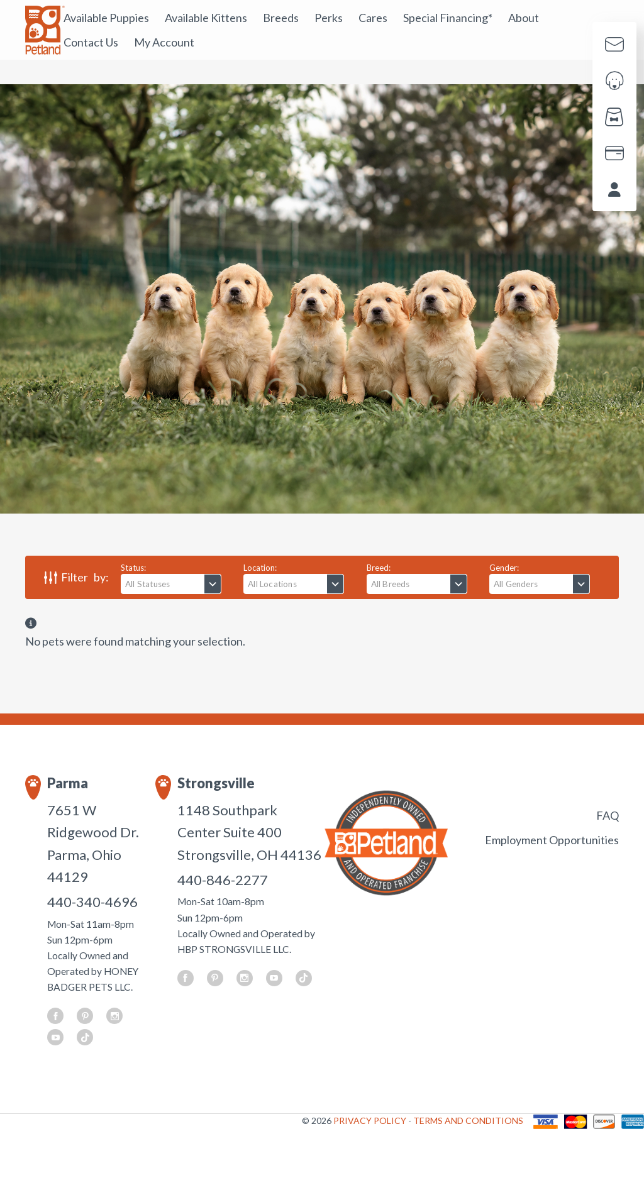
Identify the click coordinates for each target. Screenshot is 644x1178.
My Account (164, 42)
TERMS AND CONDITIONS (468, 1120)
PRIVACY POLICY (370, 1120)
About (523, 18)
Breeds (281, 18)
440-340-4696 (92, 901)
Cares (372, 18)
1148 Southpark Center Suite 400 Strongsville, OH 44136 (249, 832)
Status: (133, 568)
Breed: (379, 568)
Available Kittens (206, 18)
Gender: (504, 568)
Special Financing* (447, 18)
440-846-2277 (222, 879)
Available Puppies (106, 18)
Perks (328, 18)
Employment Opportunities (552, 840)
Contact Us (91, 42)
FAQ (607, 815)
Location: (260, 568)
